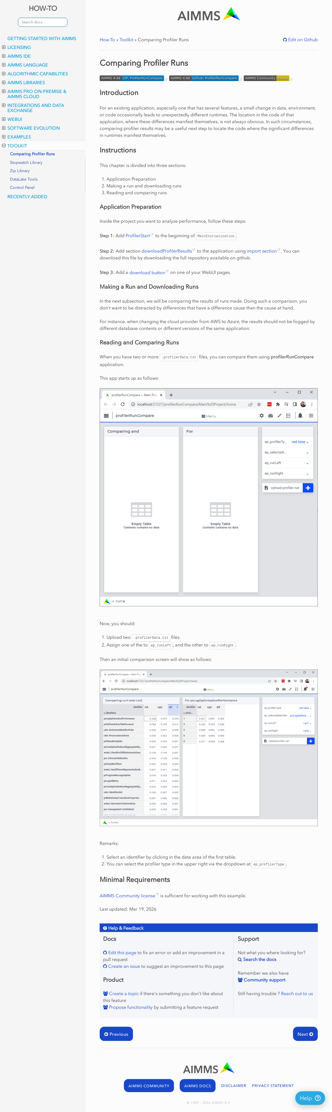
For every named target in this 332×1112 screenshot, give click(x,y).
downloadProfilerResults (167, 251)
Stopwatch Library (26, 162)
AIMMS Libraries (23, 82)
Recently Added (27, 196)
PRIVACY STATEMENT (273, 1086)
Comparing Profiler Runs (32, 154)
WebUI (12, 119)
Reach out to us (297, 993)
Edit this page (121, 952)
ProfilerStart (138, 235)
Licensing (16, 47)
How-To (107, 39)
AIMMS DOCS (197, 1086)
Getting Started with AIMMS (41, 38)
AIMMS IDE (16, 56)
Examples (16, 137)
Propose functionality (130, 1007)
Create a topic (123, 993)
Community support (264, 979)
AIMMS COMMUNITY (148, 1086)
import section (262, 251)
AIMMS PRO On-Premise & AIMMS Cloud (34, 93)
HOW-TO (43, 8)
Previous (116, 1034)
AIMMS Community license (127, 895)
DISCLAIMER (233, 1086)
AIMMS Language (25, 65)
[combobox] (42, 22)
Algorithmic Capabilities (35, 74)
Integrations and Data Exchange (33, 107)
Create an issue (123, 966)
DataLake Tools (24, 179)
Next (305, 1034)
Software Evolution (31, 128)
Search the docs (259, 959)
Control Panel (22, 187)
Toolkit (14, 145)
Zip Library (20, 170)
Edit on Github (302, 39)
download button (147, 272)
